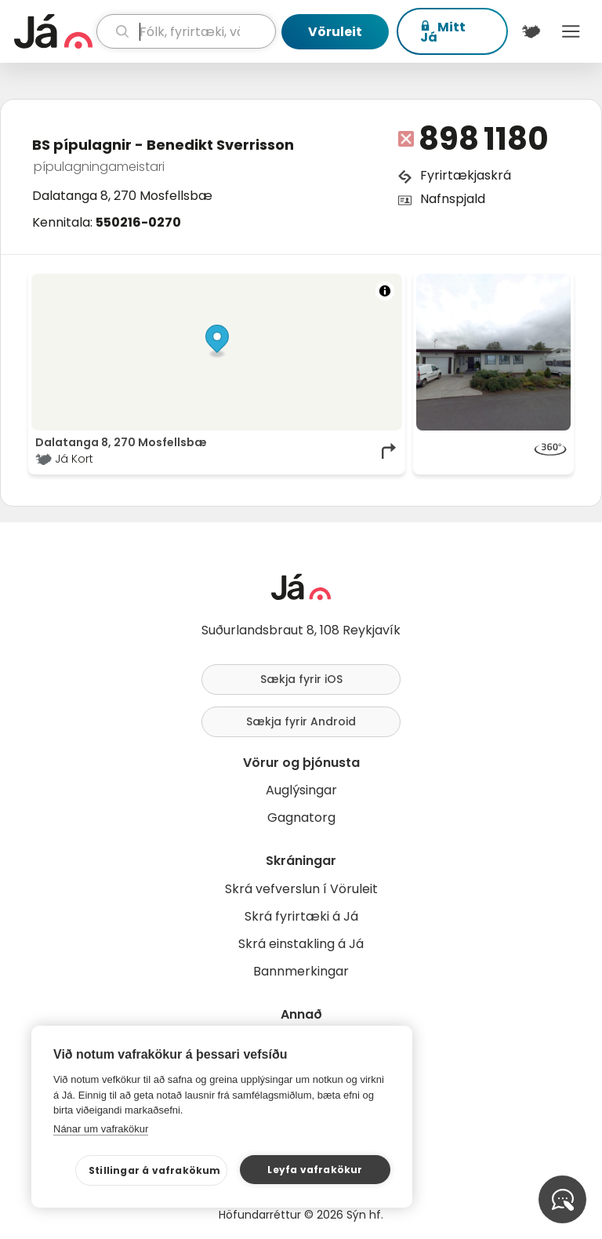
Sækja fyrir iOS (301, 679)
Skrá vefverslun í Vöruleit (301, 889)
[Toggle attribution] (384, 291)
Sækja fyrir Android (301, 721)
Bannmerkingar (301, 971)
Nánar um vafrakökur (100, 1129)
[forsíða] (53, 31)
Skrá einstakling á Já (301, 944)
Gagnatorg (301, 817)
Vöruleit (335, 32)
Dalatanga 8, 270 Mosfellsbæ (122, 196)
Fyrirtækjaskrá (465, 175)
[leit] (186, 31)
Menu (571, 31)
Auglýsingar (301, 790)
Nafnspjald (452, 199)
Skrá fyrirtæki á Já (301, 916)
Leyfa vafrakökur (314, 1169)
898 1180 (484, 139)
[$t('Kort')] (531, 31)
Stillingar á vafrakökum (155, 1170)
